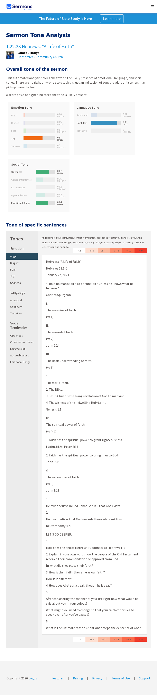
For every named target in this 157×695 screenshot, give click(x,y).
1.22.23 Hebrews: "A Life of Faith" (40, 46)
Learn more (112, 18)
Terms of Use (120, 678)
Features (58, 678)
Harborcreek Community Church (40, 57)
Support (144, 678)
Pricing (78, 678)
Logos (32, 678)
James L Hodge (28, 53)
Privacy (97, 678)
